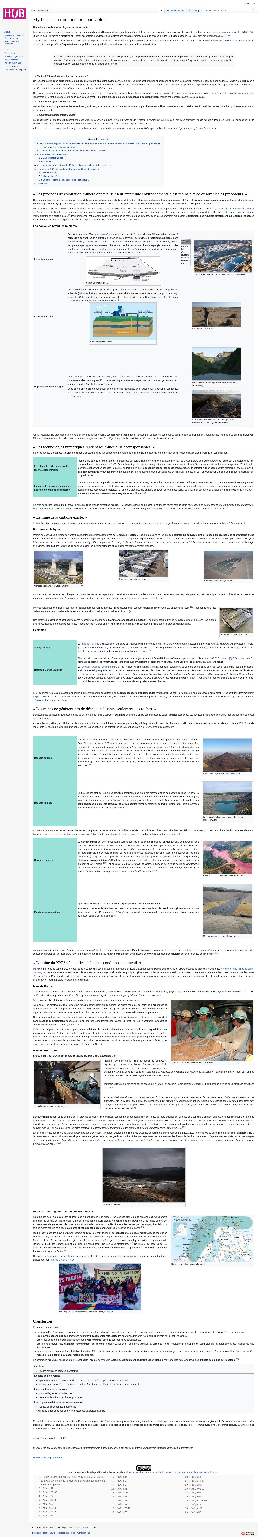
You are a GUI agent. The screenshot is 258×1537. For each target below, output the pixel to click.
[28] (65, 1250)
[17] (157, 799)
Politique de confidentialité (43, 1533)
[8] (98, 474)
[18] (104, 863)
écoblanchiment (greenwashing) (51, 700)
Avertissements (83, 1533)
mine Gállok (59, 1259)
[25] (59, 1143)
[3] (76, 219)
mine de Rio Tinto (90, 643)
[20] (117, 911)
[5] (119, 300)
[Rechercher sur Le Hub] (229, 10)
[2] (69, 215)
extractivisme (215, 40)
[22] (244, 991)
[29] (237, 1359)
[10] (226, 508)
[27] (131, 1243)
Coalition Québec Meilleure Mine (99, 666)
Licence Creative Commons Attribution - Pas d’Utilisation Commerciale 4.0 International (170, 1472)
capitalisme (248, 40)
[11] (190, 541)
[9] (145, 493)
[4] (142, 252)
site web (156, 1064)
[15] (124, 750)
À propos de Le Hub (66, 1533)
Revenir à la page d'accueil (47, 1457)
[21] (216, 953)
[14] (241, 722)
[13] (149, 650)
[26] (142, 1227)
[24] (183, 1127)
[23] (134, 1107)
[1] (226, 36)
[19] (155, 870)
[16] (89, 764)
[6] (101, 379)
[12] (191, 607)
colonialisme (231, 40)
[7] (175, 437)
